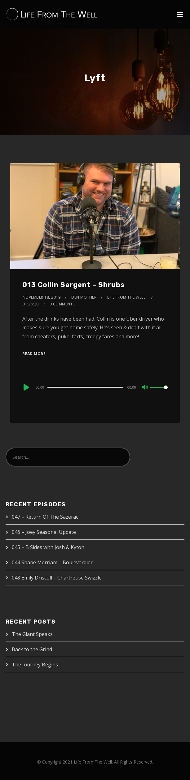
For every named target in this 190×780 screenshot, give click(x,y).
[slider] (85, 387)
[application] (95, 387)
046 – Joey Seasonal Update (44, 532)
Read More (34, 353)
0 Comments (62, 304)
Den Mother (83, 297)
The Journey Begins (35, 664)
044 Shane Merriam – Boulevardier (52, 562)
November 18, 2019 (42, 297)
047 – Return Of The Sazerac (45, 516)
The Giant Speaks (32, 634)
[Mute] (145, 388)
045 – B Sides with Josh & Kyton (48, 547)
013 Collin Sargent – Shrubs (73, 285)
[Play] (26, 387)
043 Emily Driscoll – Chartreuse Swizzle (57, 577)
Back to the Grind (32, 649)
